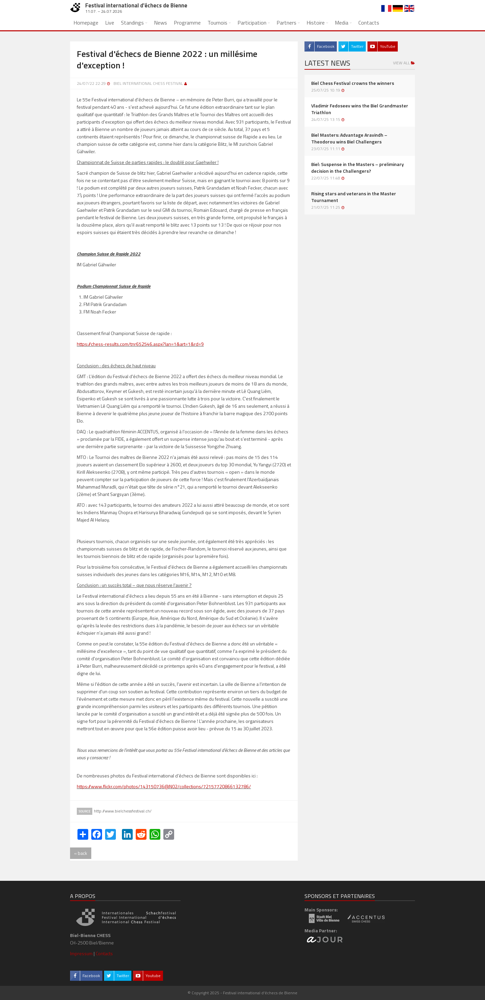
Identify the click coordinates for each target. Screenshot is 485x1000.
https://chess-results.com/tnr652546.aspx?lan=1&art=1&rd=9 (140, 343)
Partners (286, 23)
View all (404, 63)
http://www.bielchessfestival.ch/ (123, 811)
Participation (251, 23)
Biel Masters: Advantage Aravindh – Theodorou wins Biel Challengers (349, 138)
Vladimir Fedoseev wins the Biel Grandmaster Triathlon (359, 109)
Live (109, 23)
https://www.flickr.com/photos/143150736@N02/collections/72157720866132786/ (164, 786)
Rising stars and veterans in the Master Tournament (353, 197)
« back (80, 853)
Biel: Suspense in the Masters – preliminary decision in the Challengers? (357, 167)
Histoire (315, 23)
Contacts (368, 23)
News (160, 23)
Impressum (81, 953)
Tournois (217, 23)
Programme (187, 23)
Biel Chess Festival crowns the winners (352, 83)
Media (341, 23)
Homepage (85, 23)
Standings (132, 23)
